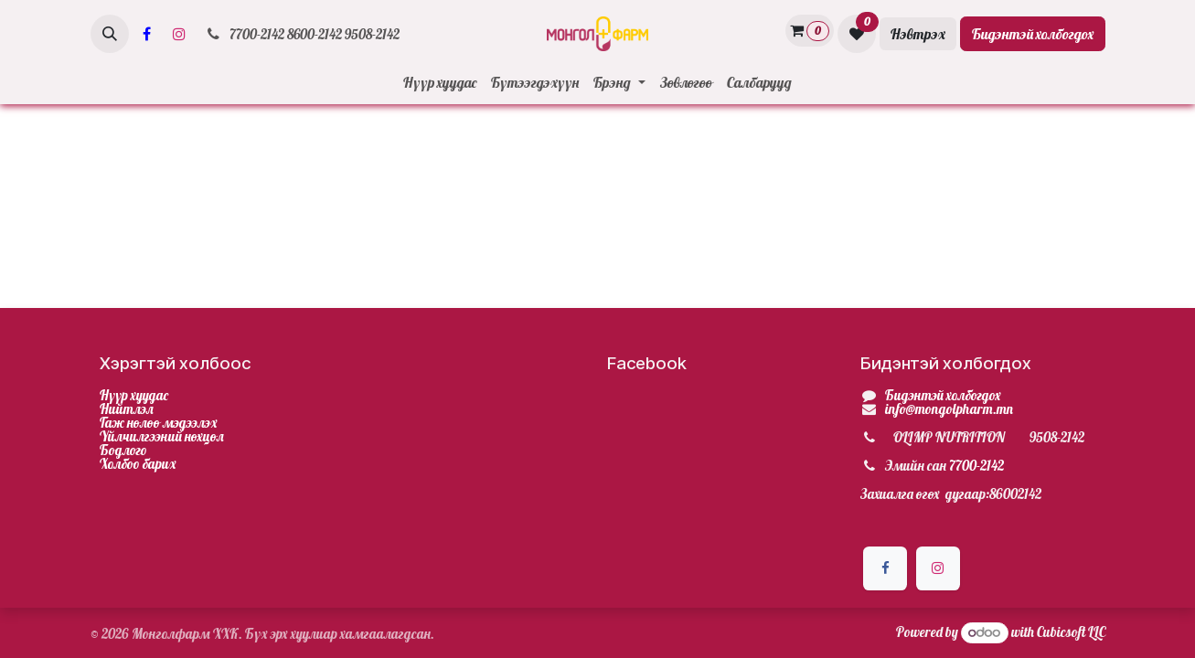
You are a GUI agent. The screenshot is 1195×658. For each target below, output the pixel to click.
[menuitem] (440, 82)
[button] (110, 34)
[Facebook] (147, 33)
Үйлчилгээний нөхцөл (162, 436)
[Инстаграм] (179, 33)
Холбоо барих (138, 463)
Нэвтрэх (918, 34)
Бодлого (123, 450)
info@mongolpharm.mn (949, 409)
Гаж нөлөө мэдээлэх (159, 422)
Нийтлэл (127, 409)
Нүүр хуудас (134, 395)
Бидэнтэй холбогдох (1033, 34)
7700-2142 (976, 465)
